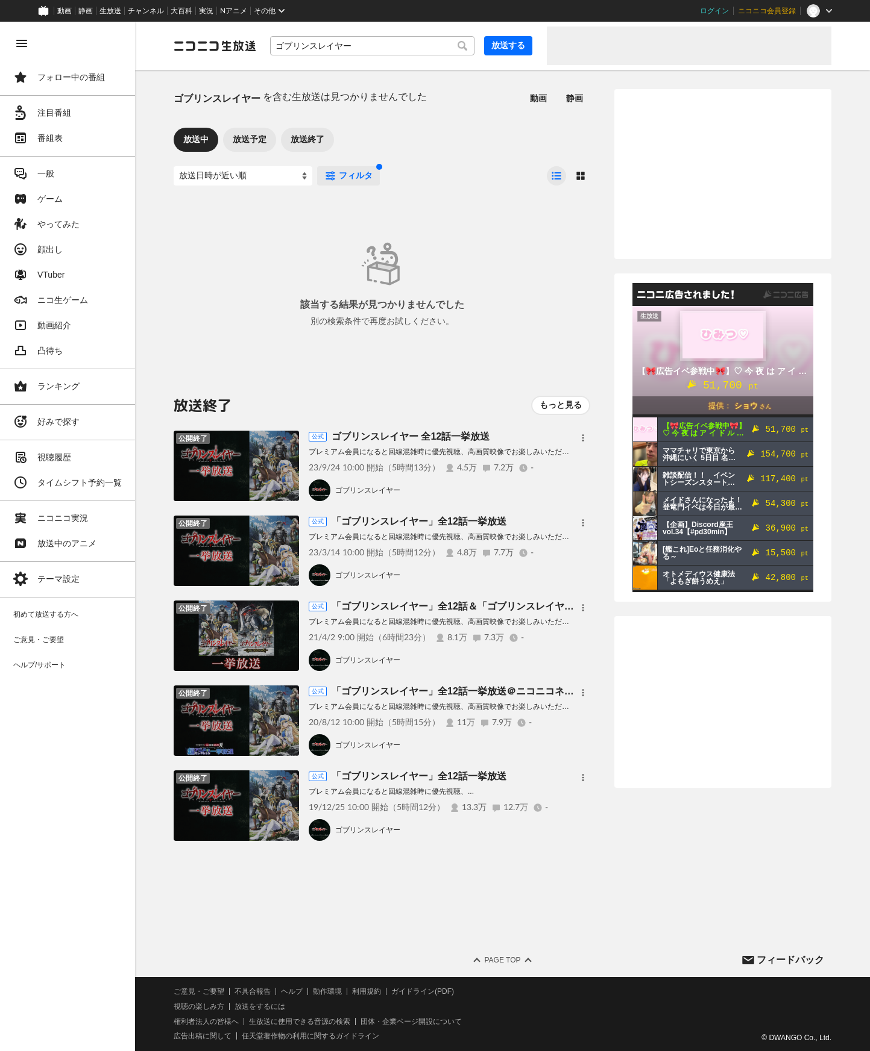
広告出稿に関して (203, 1036)
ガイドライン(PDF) (422, 991)
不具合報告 (253, 991)
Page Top (502, 960)
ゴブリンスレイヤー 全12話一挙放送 (411, 436)
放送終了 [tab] (307, 139)
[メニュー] (583, 438)
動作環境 (327, 991)
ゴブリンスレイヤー (367, 490)
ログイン (714, 10)
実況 (206, 10)
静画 (85, 10)
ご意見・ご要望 (199, 991)
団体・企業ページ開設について (411, 1021)
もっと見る (561, 405)
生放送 (110, 10)
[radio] (556, 176)
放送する (508, 45)
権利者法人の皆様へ (206, 1021)
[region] (67, 536)
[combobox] (372, 45)
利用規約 (366, 991)
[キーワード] (372, 45)
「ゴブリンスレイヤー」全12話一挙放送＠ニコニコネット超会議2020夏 (487, 691)
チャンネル (146, 10)
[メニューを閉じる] (22, 43)
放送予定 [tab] (249, 139)
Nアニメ (233, 10)
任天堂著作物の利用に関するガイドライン (310, 1036)
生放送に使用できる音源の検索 (299, 1021)
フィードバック (790, 960)
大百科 (181, 10)
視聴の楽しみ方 (199, 1006)
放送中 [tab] (196, 139)
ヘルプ (292, 991)
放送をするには (260, 1006)
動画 (64, 10)
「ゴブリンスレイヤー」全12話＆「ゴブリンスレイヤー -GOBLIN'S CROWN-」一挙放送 (524, 606)
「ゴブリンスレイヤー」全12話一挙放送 (419, 521)
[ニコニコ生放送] (215, 45)
